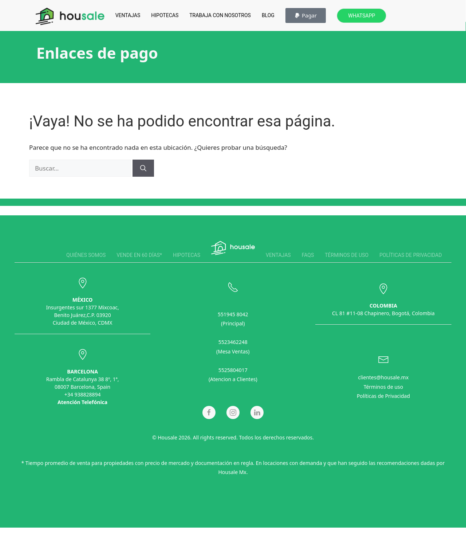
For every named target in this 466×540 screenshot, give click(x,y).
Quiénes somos (86, 255)
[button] (305, 15)
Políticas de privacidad (410, 255)
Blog (268, 15)
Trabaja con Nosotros (220, 15)
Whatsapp (361, 16)
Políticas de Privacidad (383, 394)
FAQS (308, 255)
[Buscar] (143, 168)
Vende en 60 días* (139, 255)
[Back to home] (69, 16)
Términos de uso (346, 255)
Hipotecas (164, 15)
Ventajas (128, 15)
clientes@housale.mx (383, 375)
